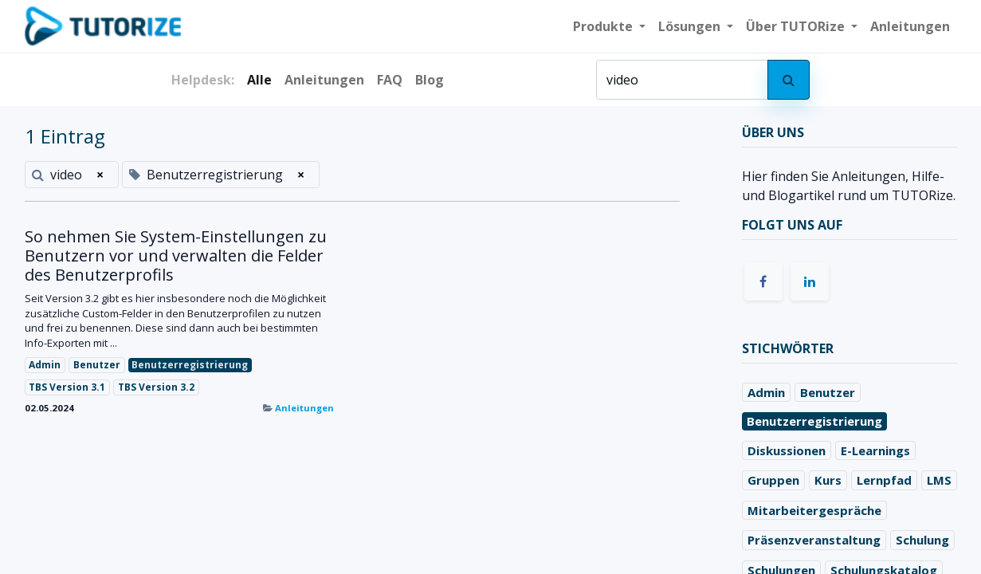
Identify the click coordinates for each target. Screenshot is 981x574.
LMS (939, 480)
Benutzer (96, 365)
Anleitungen (304, 408)
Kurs (828, 480)
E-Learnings (875, 450)
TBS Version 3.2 (156, 387)
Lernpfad (884, 480)
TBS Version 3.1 (67, 387)
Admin (45, 365)
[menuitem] (910, 26)
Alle (259, 79)
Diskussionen (787, 450)
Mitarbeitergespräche (814, 510)
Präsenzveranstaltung (814, 540)
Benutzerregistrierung (189, 365)
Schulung (922, 540)
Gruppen (773, 480)
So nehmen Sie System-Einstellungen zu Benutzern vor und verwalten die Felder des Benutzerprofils (176, 256)
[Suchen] (788, 80)
